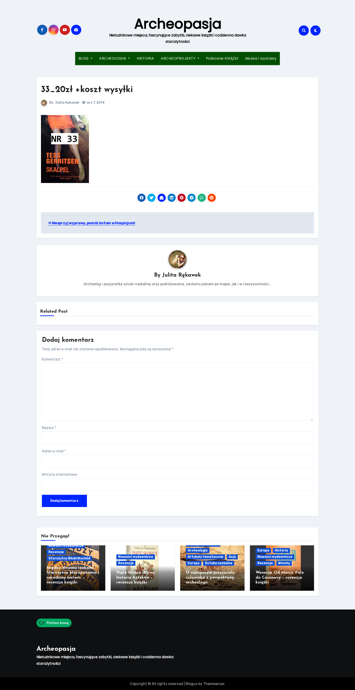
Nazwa (49, 428)
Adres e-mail (54, 451)
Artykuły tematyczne (205, 557)
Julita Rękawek (67, 103)
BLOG (86, 58)
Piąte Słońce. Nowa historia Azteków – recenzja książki (135, 578)
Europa (193, 563)
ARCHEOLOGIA (114, 58)
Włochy (284, 563)
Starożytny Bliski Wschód (69, 558)
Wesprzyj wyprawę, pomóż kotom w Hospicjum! (91, 223)
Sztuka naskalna (218, 563)
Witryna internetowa (59, 475)
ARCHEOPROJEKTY (180, 58)
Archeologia (198, 551)
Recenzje (56, 552)
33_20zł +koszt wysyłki (87, 89)
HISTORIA (145, 58)
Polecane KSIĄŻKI (222, 58)
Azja (232, 557)
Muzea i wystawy (261, 58)
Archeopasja (177, 24)
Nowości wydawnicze (65, 546)
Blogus (191, 683)
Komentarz (52, 359)
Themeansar (213, 683)
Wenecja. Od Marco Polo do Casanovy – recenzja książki (280, 578)
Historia (281, 551)
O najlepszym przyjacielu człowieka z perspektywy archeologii (210, 578)
